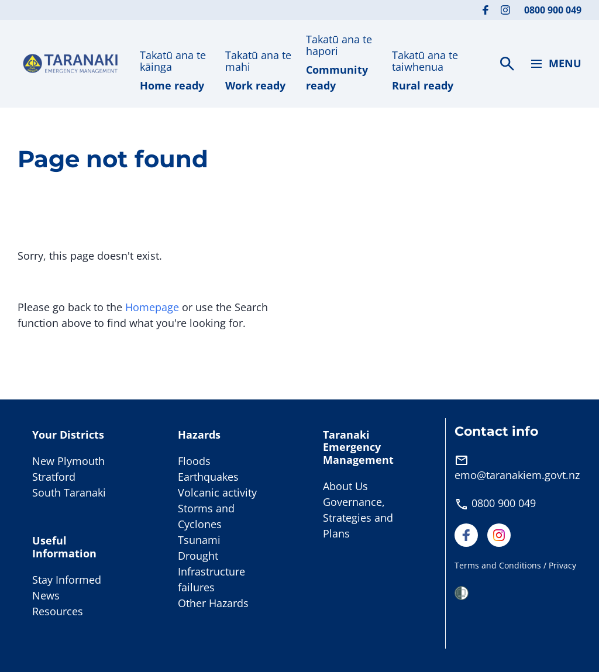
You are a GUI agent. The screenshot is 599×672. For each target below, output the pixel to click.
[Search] (507, 63)
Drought (198, 556)
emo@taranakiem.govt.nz (517, 475)
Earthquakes (208, 477)
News (46, 595)
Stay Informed (66, 580)
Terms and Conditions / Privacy (515, 565)
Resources (57, 611)
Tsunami (199, 540)
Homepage (152, 307)
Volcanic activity (217, 492)
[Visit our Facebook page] (485, 10)
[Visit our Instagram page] (505, 10)
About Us (345, 486)
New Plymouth (68, 461)
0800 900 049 (552, 10)
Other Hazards (213, 603)
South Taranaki (69, 492)
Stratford (53, 477)
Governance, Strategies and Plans (358, 517)
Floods (194, 461)
